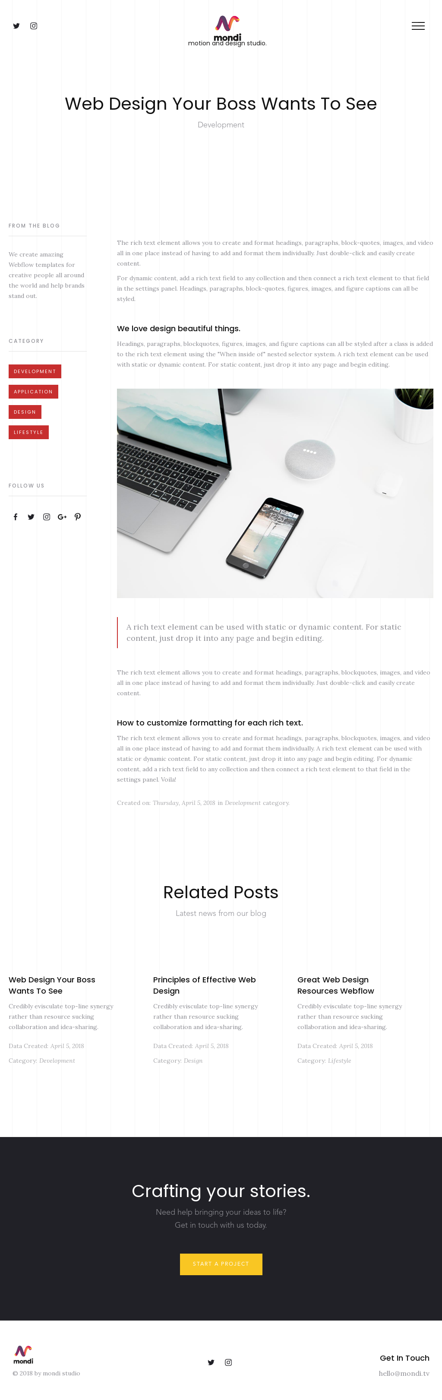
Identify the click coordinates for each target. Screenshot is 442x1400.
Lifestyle (29, 432)
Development (35, 371)
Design (25, 412)
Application (33, 391)
